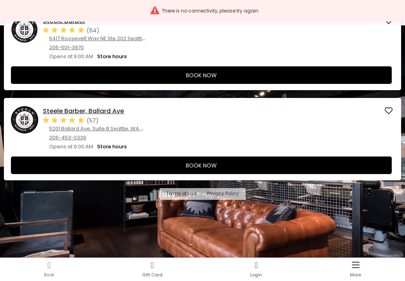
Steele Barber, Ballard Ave (83, 111)
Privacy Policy (223, 194)
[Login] (256, 269)
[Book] (49, 269)
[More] (355, 269)
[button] (202, 10)
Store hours (112, 56)
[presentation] (202, 49)
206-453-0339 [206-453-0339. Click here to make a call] (67, 137)
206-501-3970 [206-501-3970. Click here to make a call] (66, 47)
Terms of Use (181, 194)
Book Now (201, 75)
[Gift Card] (152, 269)
